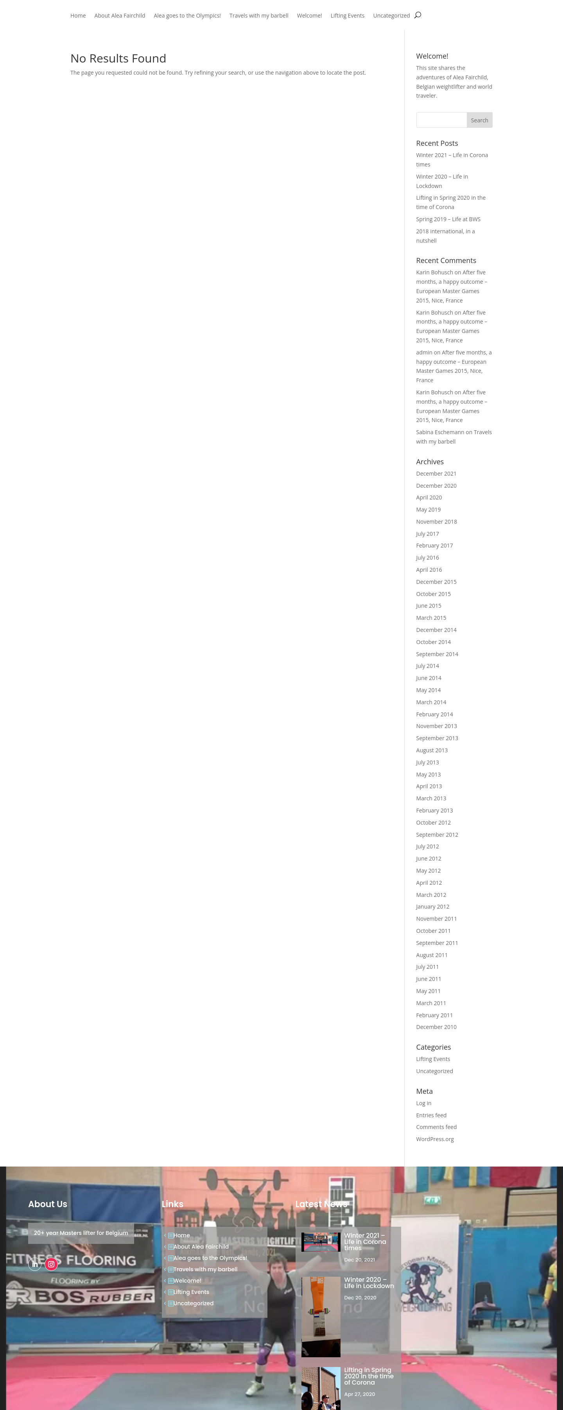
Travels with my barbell (259, 16)
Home (78, 16)
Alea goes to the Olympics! (187, 16)
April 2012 (429, 882)
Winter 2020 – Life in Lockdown (369, 1282)
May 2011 (428, 991)
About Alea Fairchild (120, 16)
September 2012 (437, 834)
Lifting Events (348, 16)
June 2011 (428, 978)
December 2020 (436, 485)
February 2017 (434, 545)
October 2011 (433, 930)
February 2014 (434, 714)
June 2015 (428, 605)
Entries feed (431, 1115)
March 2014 (431, 702)
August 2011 (432, 955)
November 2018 (436, 521)
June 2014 (428, 678)
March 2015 (431, 617)
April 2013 (429, 786)
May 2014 (428, 690)
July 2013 (427, 762)
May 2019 (428, 509)
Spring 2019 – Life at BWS (448, 219)
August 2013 (432, 750)
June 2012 (428, 858)
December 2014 (436, 629)
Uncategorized (391, 16)
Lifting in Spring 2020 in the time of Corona (369, 1376)
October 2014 (433, 642)
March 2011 (431, 1003)
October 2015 (433, 594)
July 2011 (427, 966)
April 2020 (429, 497)
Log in (424, 1103)
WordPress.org (435, 1139)
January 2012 (433, 906)
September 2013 (437, 738)
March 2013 (431, 798)
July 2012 (427, 846)
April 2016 (429, 569)
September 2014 (437, 654)
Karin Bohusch (434, 272)
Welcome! (309, 16)
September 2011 (437, 943)
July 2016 (427, 557)
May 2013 (428, 774)
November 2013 (436, 726)
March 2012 (431, 894)
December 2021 (436, 473)
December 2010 (436, 1027)
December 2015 (436, 581)
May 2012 (428, 870)
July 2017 (427, 533)
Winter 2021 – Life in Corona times (365, 1242)
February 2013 (434, 810)
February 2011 (434, 1015)
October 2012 (433, 822)
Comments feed (436, 1127)
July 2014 (427, 665)
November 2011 (436, 918)
